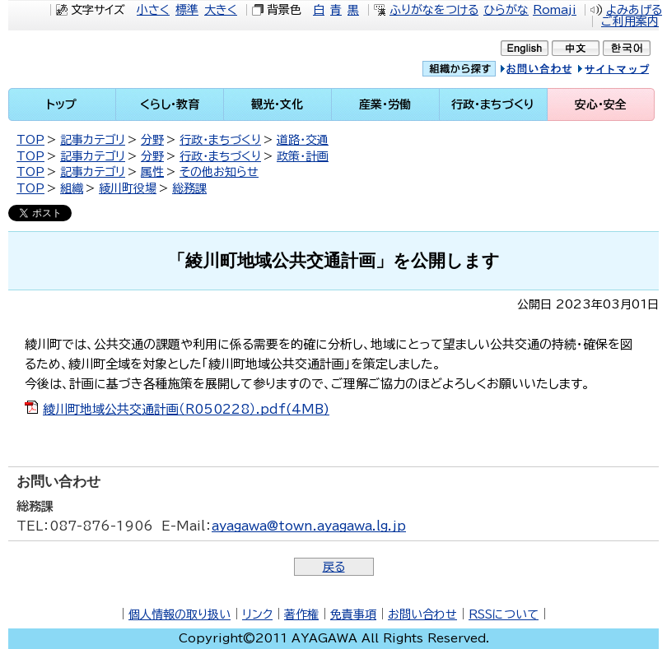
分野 (152, 140)
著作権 (301, 614)
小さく (153, 10)
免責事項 (353, 614)
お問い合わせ (422, 614)
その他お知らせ (219, 172)
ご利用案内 (630, 21)
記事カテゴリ (92, 140)
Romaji (554, 10)
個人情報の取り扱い (179, 614)
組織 (71, 188)
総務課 (189, 188)
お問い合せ (553, 71)
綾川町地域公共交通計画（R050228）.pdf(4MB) (186, 409)
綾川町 (102, 59)
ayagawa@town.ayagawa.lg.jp (309, 526)
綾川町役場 (127, 188)
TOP (30, 140)
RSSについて (504, 614)
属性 (152, 172)
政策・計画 (303, 156)
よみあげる (634, 10)
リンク (257, 614)
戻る (334, 567)
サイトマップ (630, 71)
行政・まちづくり (220, 140)
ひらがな (506, 10)
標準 (186, 10)
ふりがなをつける (433, 10)
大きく (220, 10)
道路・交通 (303, 140)
